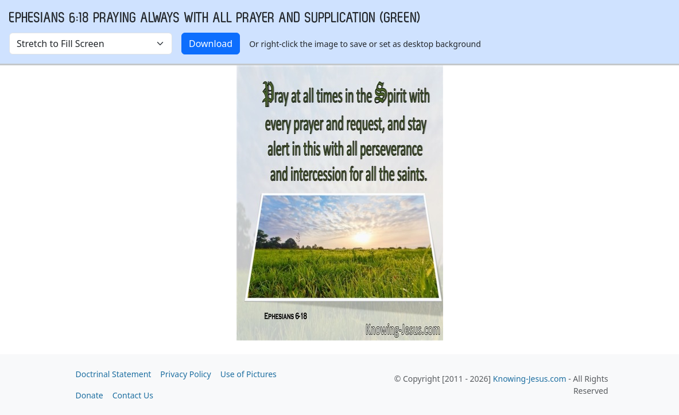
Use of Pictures (248, 374)
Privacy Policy (185, 374)
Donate (89, 395)
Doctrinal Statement (114, 374)
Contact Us (132, 395)
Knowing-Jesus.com (530, 378)
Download (210, 43)
